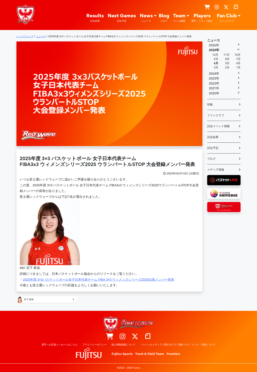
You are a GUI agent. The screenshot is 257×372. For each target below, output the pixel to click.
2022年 (214, 83)
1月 (238, 67)
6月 (216, 63)
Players (202, 18)
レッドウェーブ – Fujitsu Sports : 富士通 (25, 14)
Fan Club (227, 18)
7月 (238, 59)
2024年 (214, 73)
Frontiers (173, 354)
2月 (227, 67)
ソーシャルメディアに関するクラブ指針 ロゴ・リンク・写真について (178, 344)
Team (179, 18)
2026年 (214, 45)
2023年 (214, 78)
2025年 (214, 50)
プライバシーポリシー (95, 344)
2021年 (214, 88)
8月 (227, 59)
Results (95, 18)
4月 (238, 63)
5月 (227, 63)
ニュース (213, 40)
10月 (238, 55)
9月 (216, 59)
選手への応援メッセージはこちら (60, 344)
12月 (215, 55)
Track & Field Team (149, 354)
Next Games (122, 18)
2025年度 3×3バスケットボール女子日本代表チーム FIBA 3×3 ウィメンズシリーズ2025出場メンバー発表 (98, 279)
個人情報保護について (123, 344)
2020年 (214, 93)
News (146, 18)
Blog (164, 18)
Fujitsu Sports (122, 354)
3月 (216, 67)
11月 (226, 55)
